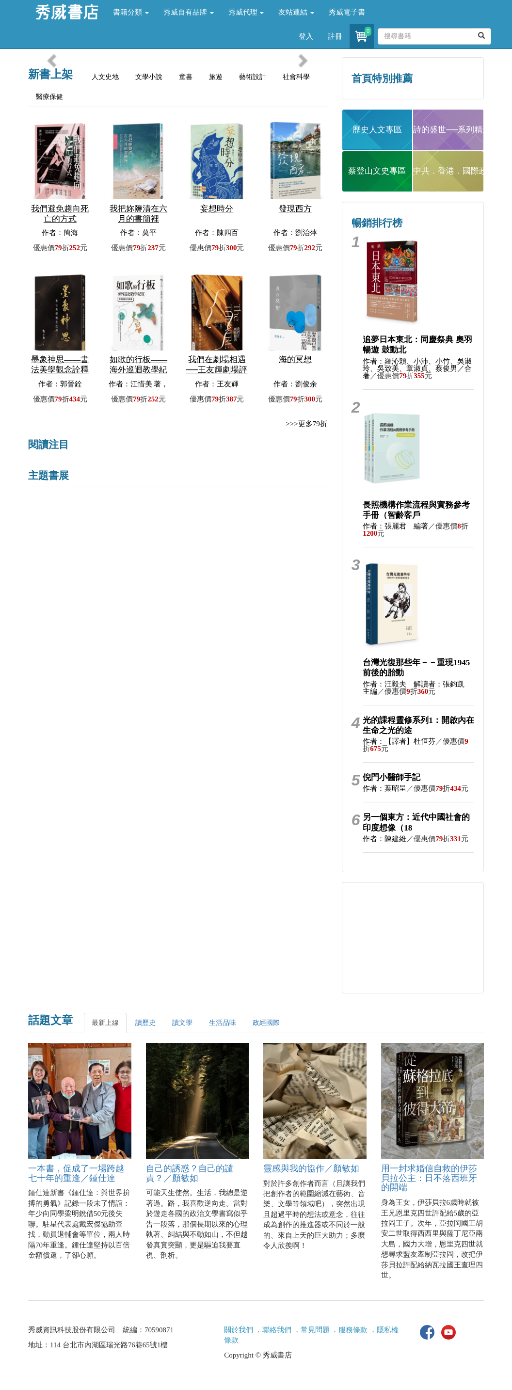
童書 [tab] (185, 76)
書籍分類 (131, 12)
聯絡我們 (276, 1330)
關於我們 (238, 1330)
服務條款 (353, 1330)
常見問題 (315, 1330)
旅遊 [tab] (216, 76)
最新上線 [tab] (105, 1022)
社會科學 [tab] (296, 76)
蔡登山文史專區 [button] (377, 171)
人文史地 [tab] (105, 76)
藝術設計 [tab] (252, 76)
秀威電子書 (347, 12)
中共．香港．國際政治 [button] (448, 171)
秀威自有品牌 (188, 12)
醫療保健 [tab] (49, 96)
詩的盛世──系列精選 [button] (448, 129)
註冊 (335, 36)
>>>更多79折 (306, 424)
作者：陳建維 (384, 839)
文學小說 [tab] (148, 76)
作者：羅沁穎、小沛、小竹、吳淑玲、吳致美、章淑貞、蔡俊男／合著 (417, 368)
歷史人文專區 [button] (377, 129)
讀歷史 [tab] (145, 1022)
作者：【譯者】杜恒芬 (399, 741)
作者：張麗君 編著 (395, 526)
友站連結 (296, 12)
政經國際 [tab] (266, 1022)
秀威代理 (246, 12)
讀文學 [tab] (182, 1022)
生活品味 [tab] (222, 1022)
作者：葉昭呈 (384, 788)
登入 (306, 36)
